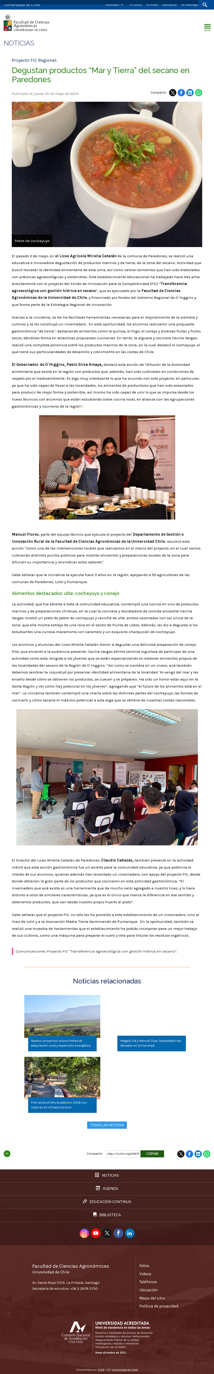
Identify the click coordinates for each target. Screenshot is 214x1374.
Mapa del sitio (152, 1297)
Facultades (112, 5)
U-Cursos (136, 5)
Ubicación (148, 1289)
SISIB (101, 1369)
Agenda (107, 1188)
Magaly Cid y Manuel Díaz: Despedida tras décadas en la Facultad (150, 1043)
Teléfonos (148, 1281)
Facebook (181, 93)
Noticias (19, 43)
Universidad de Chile (125, 1369)
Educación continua (107, 1201)
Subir (7, 1152)
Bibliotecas (169, 5)
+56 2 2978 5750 (84, 1288)
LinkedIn (190, 93)
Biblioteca (107, 1214)
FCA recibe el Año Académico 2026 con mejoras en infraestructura (59, 1104)
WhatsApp (198, 92)
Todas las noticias (107, 1124)
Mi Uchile (152, 5)
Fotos (144, 1265)
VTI (109, 1369)
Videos (145, 1273)
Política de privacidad (158, 1305)
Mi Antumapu (189, 5)
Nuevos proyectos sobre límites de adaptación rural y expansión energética (61, 1043)
